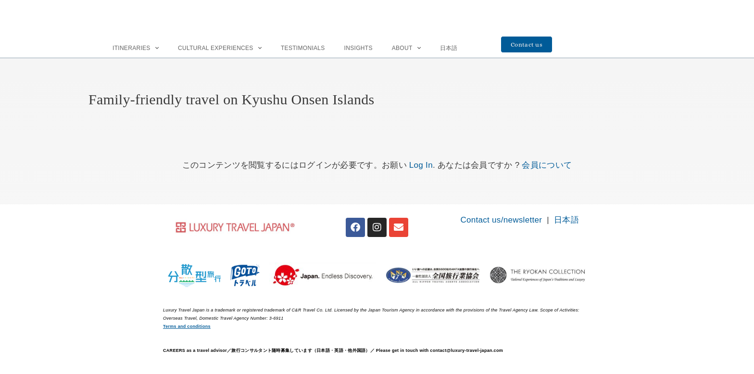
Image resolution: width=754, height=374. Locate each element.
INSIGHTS (358, 48)
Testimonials (303, 48)
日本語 (449, 48)
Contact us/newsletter (501, 219)
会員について (547, 165)
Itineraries (136, 48)
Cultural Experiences (220, 48)
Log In (421, 165)
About (406, 48)
